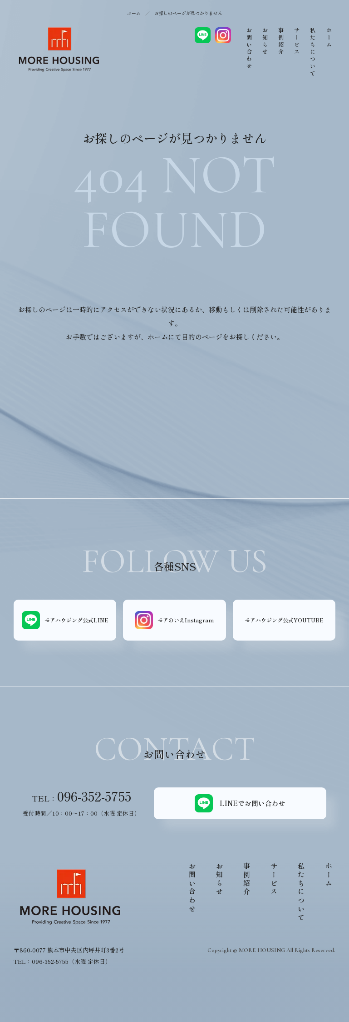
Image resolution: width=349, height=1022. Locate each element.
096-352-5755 (94, 796)
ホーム (134, 13)
